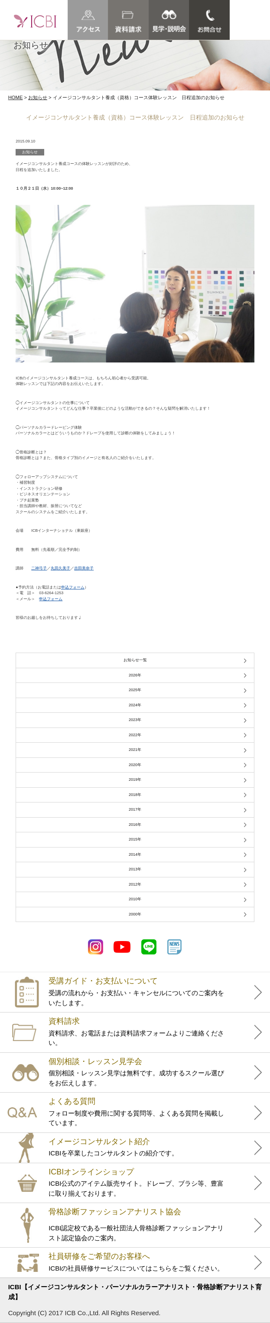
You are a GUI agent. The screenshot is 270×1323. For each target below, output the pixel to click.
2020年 (135, 765)
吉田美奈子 (84, 568)
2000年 (135, 914)
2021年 (135, 749)
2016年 (135, 824)
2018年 (135, 795)
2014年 (135, 854)
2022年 (135, 735)
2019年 (135, 779)
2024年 (135, 705)
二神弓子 (39, 568)
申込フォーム (73, 587)
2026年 (135, 675)
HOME (15, 97)
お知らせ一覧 (135, 660)
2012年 (135, 884)
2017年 (135, 809)
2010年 (135, 899)
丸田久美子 (60, 568)
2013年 (135, 869)
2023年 (135, 720)
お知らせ (37, 97)
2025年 (135, 690)
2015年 (135, 839)
